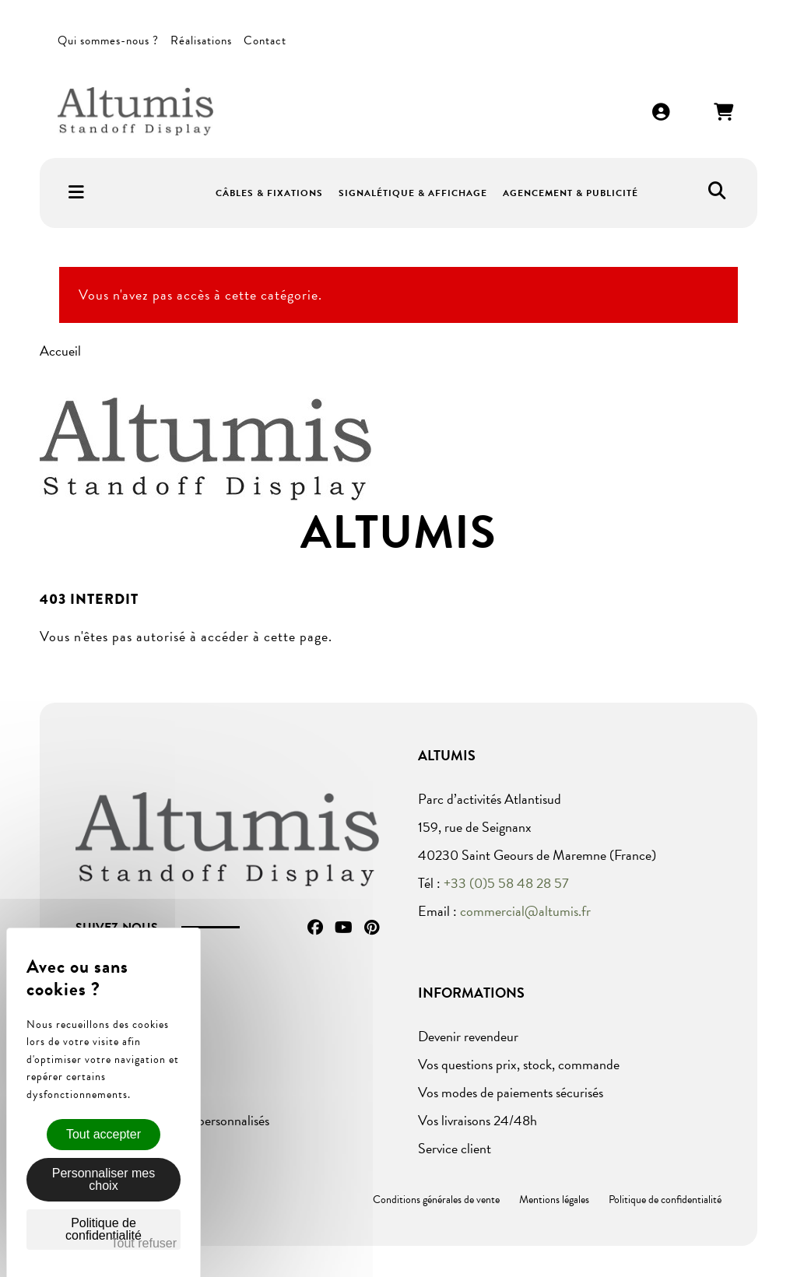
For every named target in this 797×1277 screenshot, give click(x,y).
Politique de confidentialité (665, 1199)
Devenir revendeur (468, 1036)
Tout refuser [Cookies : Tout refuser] (144, 1243)
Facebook (315, 927)
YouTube (344, 927)
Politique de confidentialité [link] (103, 1229)
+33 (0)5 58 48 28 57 (506, 882)
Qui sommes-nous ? (108, 40)
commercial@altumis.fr (525, 910)
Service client (454, 1148)
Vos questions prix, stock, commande (519, 1064)
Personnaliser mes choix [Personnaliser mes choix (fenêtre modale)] (104, 1179)
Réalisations (201, 40)
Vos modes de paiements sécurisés (510, 1092)
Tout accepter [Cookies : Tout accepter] (103, 1134)
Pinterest (371, 927)
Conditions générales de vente (436, 1199)
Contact (265, 40)
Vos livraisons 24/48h (477, 1120)
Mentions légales (554, 1199)
